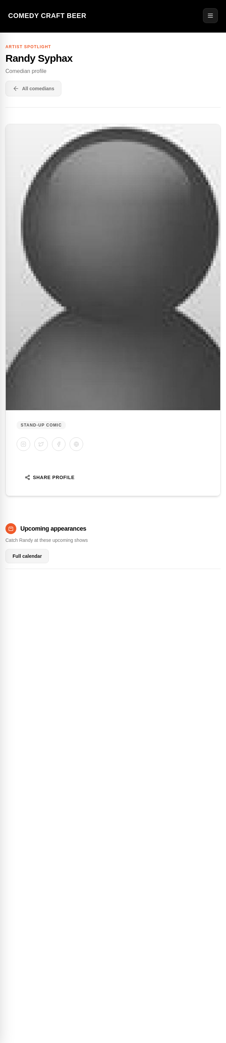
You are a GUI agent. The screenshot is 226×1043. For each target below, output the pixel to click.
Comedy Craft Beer (47, 15)
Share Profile (50, 477)
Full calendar (27, 556)
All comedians (33, 88)
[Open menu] (210, 15)
